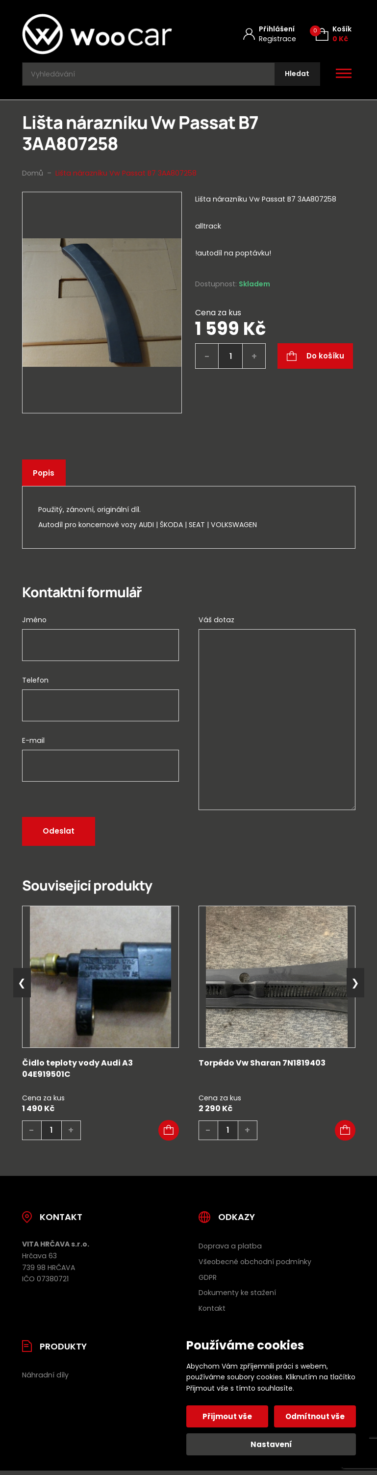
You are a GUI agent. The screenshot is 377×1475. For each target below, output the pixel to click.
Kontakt (212, 1313)
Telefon (35, 684)
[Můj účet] (269, 34)
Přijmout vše (228, 1416)
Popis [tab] (45, 477)
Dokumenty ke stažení (237, 1297)
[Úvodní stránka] (97, 34)
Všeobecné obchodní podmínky (255, 1266)
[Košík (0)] (333, 34)
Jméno (34, 624)
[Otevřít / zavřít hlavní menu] (343, 76)
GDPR (208, 1282)
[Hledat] (295, 76)
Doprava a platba (230, 1250)
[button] (168, 1134)
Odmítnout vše (314, 1416)
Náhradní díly (45, 1380)
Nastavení (271, 1444)
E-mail (33, 745)
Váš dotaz (216, 624)
